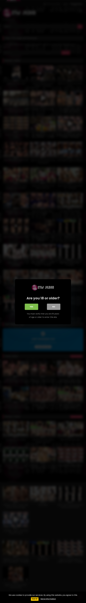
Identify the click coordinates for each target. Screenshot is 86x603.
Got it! (34, 599)
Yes (31, 306)
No (53, 306)
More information (48, 599)
